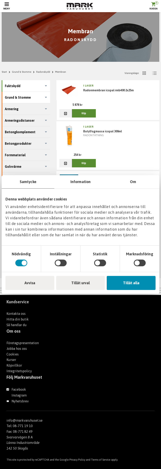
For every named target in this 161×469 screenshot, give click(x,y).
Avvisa (30, 283)
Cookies (12, 354)
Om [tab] (133, 182)
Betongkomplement (20, 132)
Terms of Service (100, 459)
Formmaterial (15, 155)
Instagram (19, 395)
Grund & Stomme (21, 71)
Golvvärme (13, 166)
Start (4, 71)
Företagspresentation (22, 343)
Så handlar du (16, 325)
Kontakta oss (16, 313)
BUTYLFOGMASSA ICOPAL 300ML (102, 131)
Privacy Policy (77, 459)
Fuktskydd (12, 86)
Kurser (11, 360)
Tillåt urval (80, 283)
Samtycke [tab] (28, 182)
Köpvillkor (14, 365)
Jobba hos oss (16, 348)
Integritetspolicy (19, 371)
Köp (84, 113)
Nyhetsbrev (20, 401)
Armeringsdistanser (20, 120)
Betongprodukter (18, 143)
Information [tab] (80, 182)
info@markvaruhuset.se (24, 420)
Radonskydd (43, 71)
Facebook (19, 389)
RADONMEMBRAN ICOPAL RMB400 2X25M (108, 90)
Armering (11, 109)
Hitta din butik (17, 319)
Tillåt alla (131, 283)
